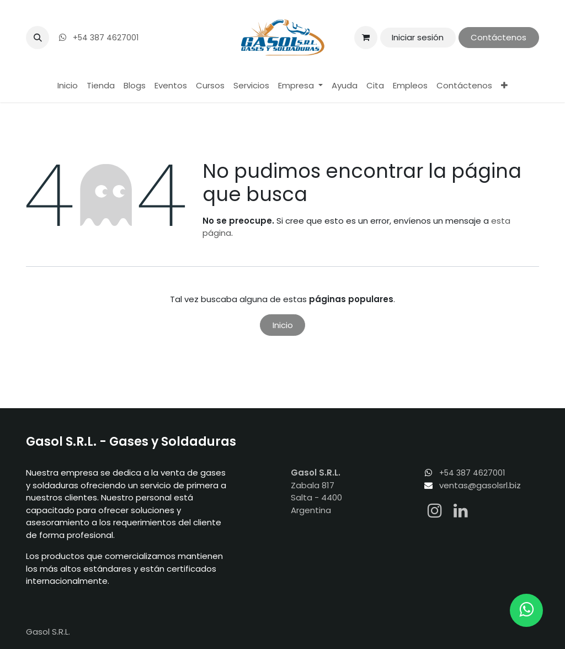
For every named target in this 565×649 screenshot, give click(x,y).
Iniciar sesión (418, 37)
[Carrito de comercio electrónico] (365, 37)
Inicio (283, 325)
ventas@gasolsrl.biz (480, 485)
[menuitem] (67, 86)
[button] (37, 37)
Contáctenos (498, 37)
